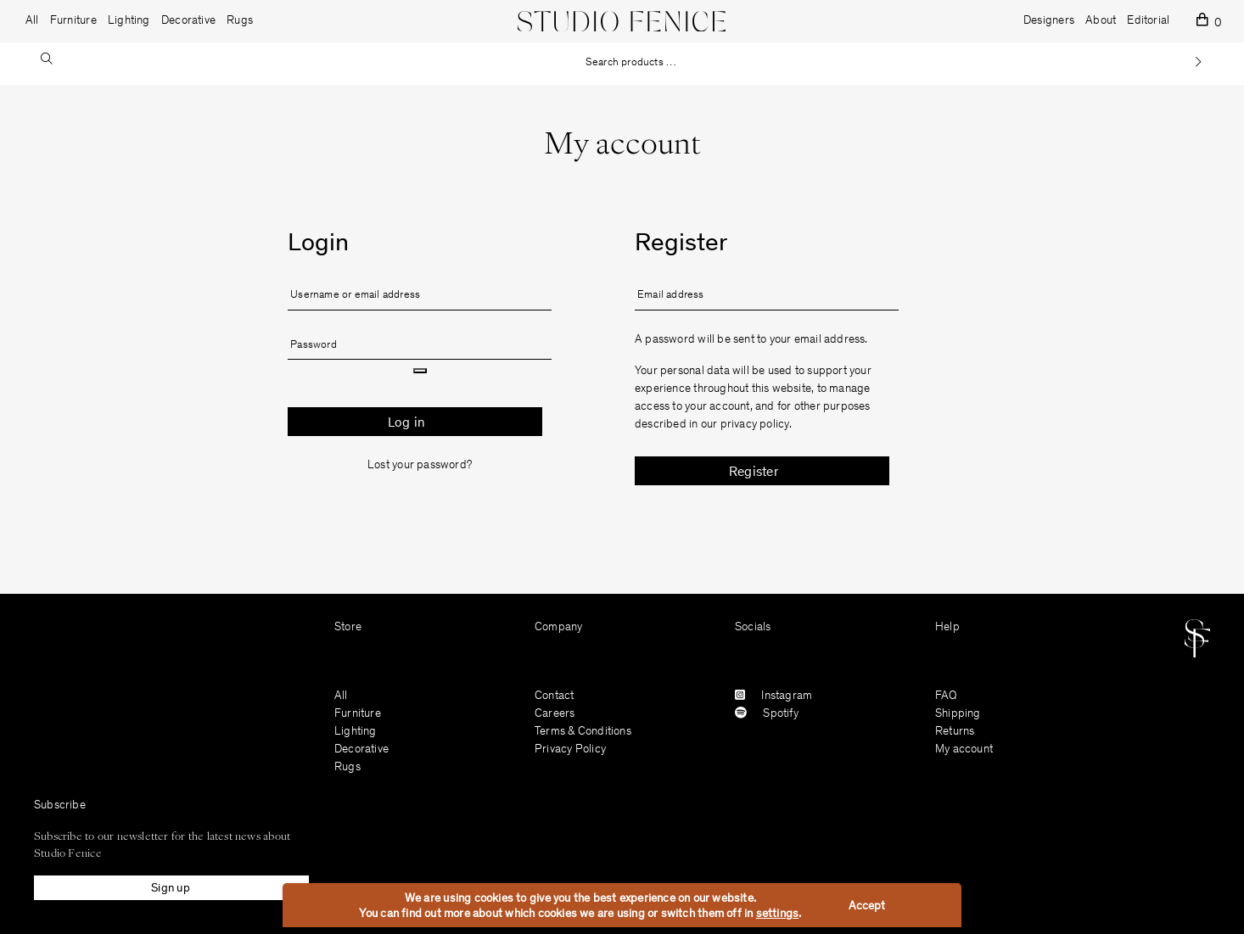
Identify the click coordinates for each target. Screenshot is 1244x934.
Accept (867, 907)
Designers (1048, 21)
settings (777, 914)
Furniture (357, 714)
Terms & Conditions (583, 732)
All (32, 21)
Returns (954, 732)
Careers (554, 714)
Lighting (355, 732)
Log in (406, 423)
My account (964, 750)
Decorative (361, 750)
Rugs (347, 768)
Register (753, 472)
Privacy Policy (570, 750)
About (1100, 21)
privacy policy (754, 425)
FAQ (946, 696)
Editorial (1148, 21)
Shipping (958, 714)
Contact (554, 696)
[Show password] (420, 370)
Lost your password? (419, 466)
